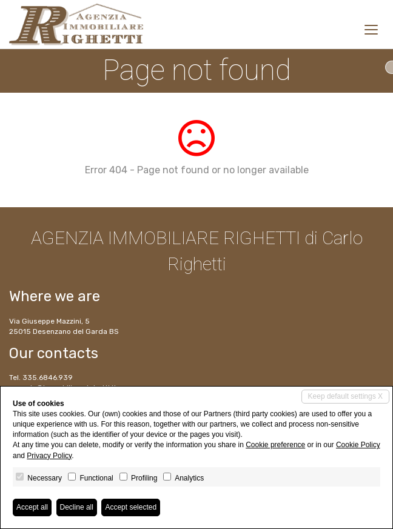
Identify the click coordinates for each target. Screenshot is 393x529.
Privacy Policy (49, 455)
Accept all (32, 507)
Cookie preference (275, 445)
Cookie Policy (358, 445)
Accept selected (130, 507)
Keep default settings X (345, 396)
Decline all (76, 507)
